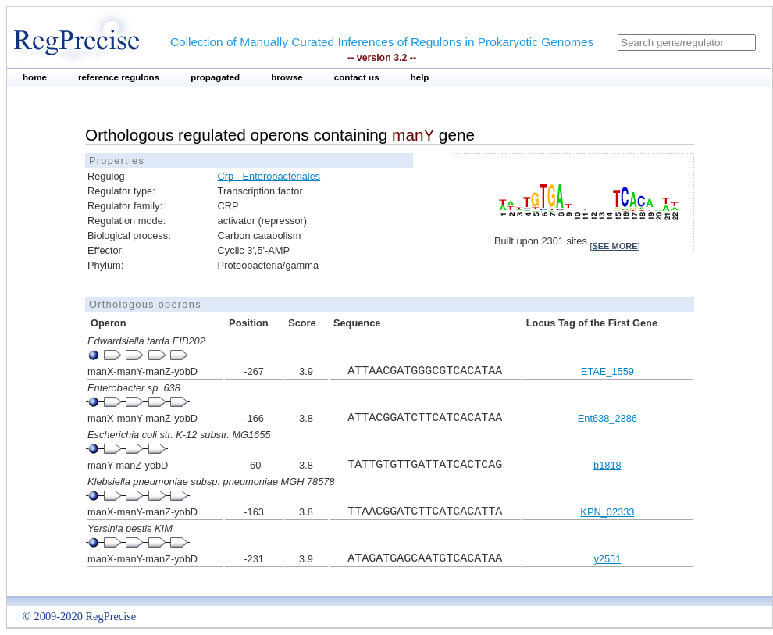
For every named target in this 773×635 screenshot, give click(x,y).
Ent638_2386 (607, 418)
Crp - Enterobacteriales (269, 176)
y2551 (607, 559)
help (420, 77)
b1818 (607, 465)
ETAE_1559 (607, 371)
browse (287, 77)
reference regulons (118, 77)
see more (614, 246)
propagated (215, 77)
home (35, 77)
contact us (356, 77)
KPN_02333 (607, 512)
